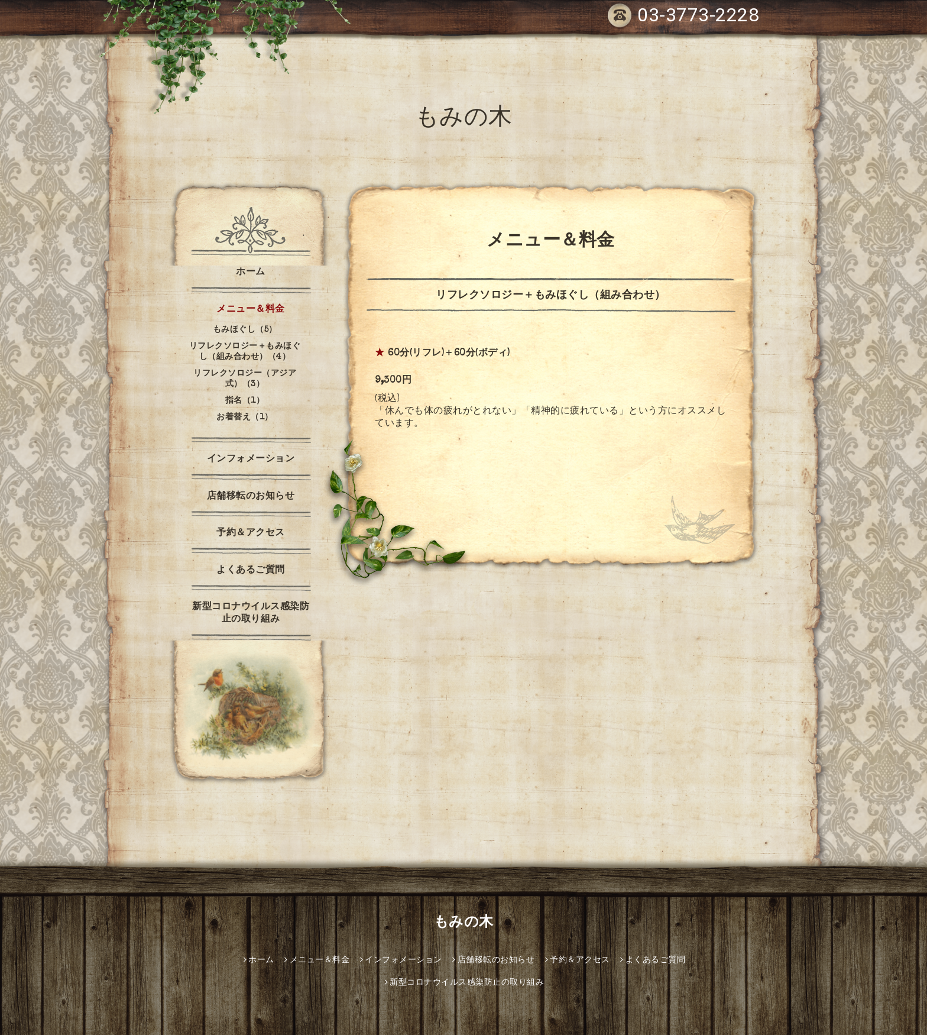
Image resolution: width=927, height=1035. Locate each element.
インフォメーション (251, 459)
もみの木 (464, 119)
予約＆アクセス (250, 533)
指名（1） (245, 401)
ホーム (250, 272)
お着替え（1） (244, 417)
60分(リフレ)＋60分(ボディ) (449, 353)
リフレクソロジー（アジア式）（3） (244, 379)
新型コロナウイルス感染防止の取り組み (250, 614)
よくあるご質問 (250, 570)
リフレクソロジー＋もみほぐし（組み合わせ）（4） (245, 351)
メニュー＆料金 (250, 310)
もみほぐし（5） (245, 330)
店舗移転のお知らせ (251, 497)
